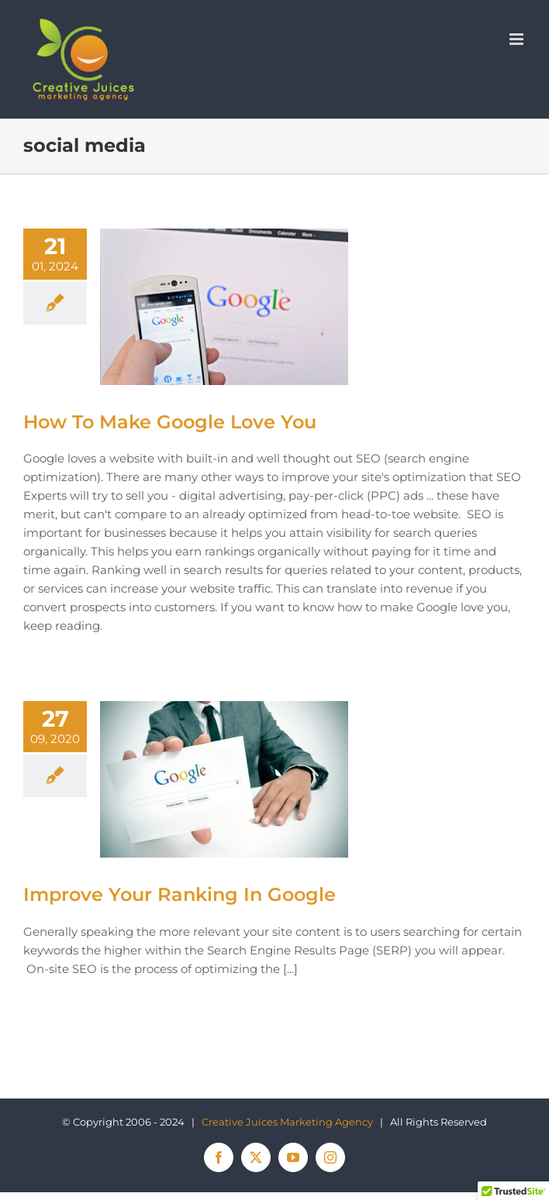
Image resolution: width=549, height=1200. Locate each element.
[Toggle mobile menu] (517, 39)
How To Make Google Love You (169, 422)
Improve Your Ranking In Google (179, 894)
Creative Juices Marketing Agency (287, 1122)
